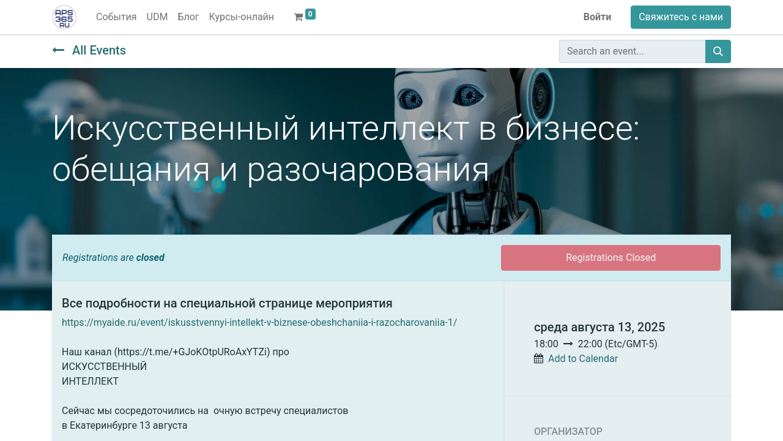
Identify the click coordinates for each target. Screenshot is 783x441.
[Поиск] (718, 51)
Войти (598, 17)
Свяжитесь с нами (681, 17)
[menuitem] (116, 17)
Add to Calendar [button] (583, 358)
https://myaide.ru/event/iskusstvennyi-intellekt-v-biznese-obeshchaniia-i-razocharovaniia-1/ (259, 322)
